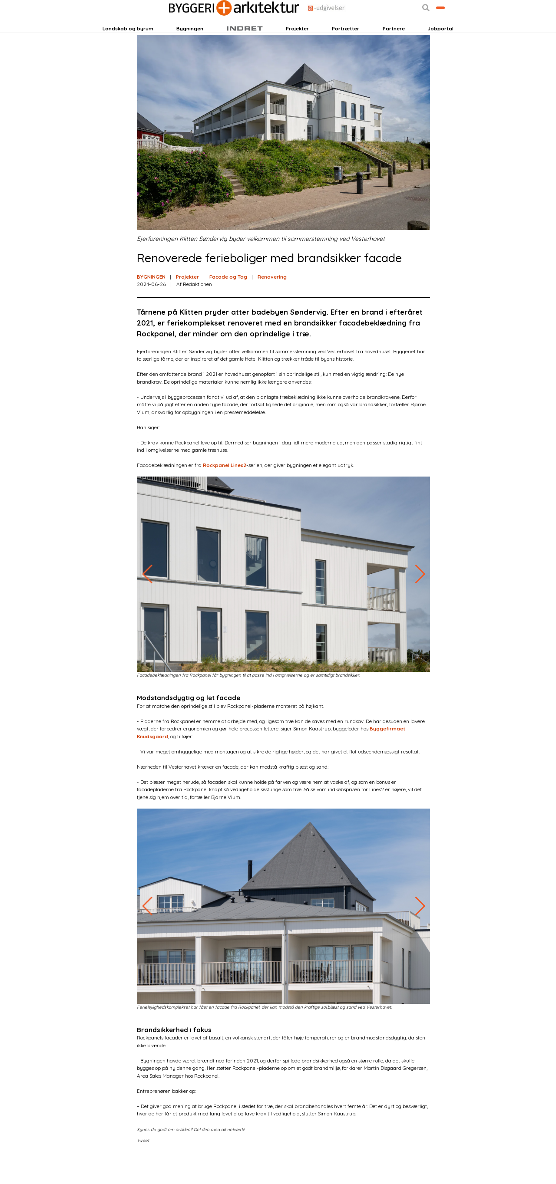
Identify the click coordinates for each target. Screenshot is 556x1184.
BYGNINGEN (151, 304)
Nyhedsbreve (176, 29)
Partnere (394, 49)
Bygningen (189, 49)
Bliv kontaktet (424, 29)
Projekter (297, 49)
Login (117, 29)
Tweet (143, 1168)
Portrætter (345, 49)
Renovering (272, 304)
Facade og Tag (228, 304)
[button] (394, 29)
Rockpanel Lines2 (224, 493)
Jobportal (440, 49)
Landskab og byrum (128, 49)
